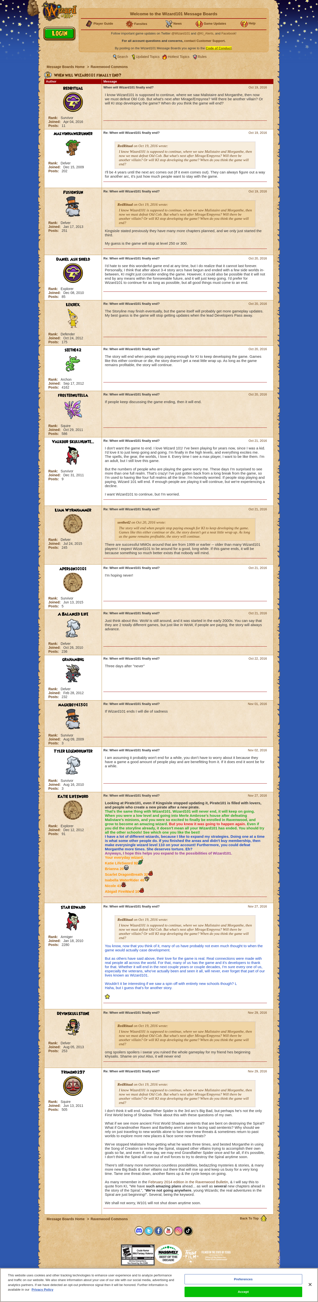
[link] (108, 1253)
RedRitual (73, 88)
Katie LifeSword (73, 797)
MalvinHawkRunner (73, 134)
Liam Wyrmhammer (73, 510)
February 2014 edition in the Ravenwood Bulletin (188, 1182)
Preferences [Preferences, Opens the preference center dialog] (243, 1281)
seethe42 (73, 350)
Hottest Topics (178, 57)
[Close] (310, 1286)
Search (122, 57)
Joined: (55, 122)
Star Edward (73, 907)
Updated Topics (148, 57)
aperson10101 (73, 569)
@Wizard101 (180, 33)
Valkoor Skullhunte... (73, 442)
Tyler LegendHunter (73, 751)
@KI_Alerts (205, 33)
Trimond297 (73, 1072)
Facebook (228, 33)
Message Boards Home (66, 67)
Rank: (53, 118)
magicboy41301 (73, 705)
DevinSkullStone (73, 1014)
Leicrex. (73, 305)
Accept (243, 1294)
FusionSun (73, 192)
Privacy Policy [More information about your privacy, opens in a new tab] (42, 1291)
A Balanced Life (73, 614)
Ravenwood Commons (109, 67)
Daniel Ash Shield (73, 259)
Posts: (54, 126)
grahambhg (73, 660)
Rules (202, 57)
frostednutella (73, 395)
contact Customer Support (204, 41)
